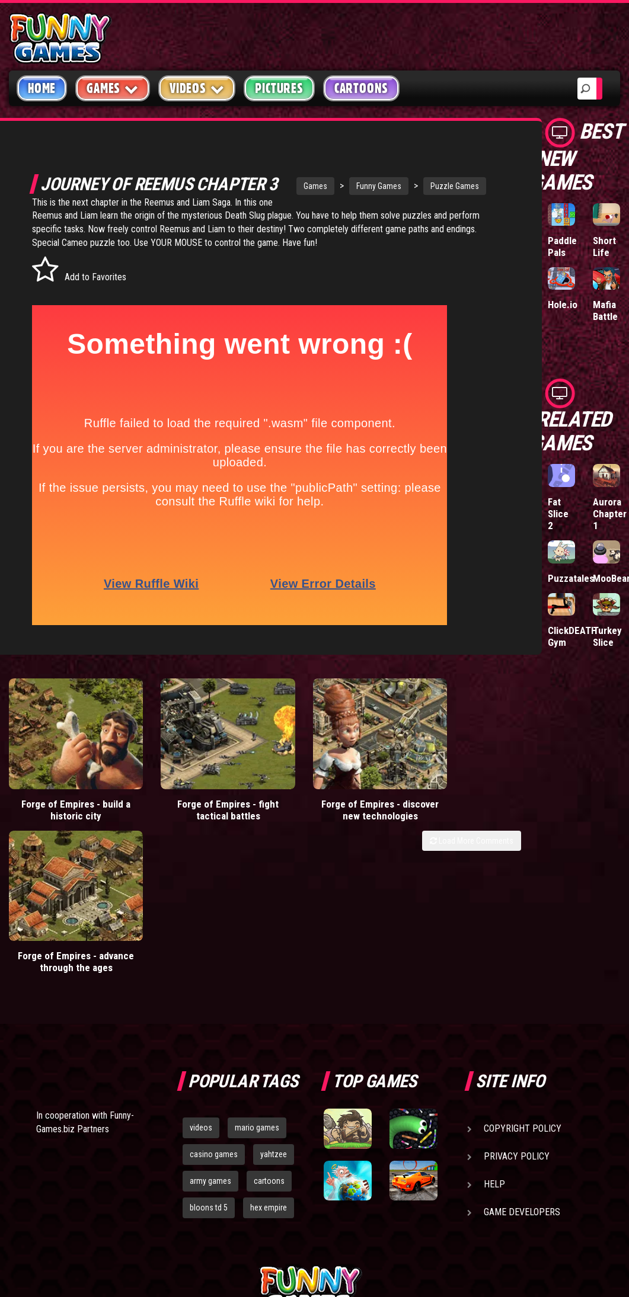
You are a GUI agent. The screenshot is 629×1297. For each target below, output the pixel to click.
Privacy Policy (517, 1026)
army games (210, 1050)
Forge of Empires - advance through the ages (456, 811)
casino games (214, 1024)
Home (42, 88)
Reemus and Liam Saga (208, 222)
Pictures (279, 88)
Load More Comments (471, 842)
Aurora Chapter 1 (610, 513)
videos (201, 997)
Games (294, 186)
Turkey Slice (607, 636)
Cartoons (361, 88)
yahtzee (273, 1024)
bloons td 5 (209, 1077)
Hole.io (562, 304)
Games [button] (113, 88)
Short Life (604, 246)
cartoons (269, 1050)
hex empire (268, 1077)
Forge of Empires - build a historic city (65, 811)
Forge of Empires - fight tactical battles (195, 811)
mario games (257, 997)
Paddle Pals (562, 246)
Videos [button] (197, 88)
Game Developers (522, 1081)
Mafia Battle (605, 310)
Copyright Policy (522, 998)
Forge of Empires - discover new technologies (325, 817)
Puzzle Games (434, 186)
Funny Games (358, 186)
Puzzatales (571, 578)
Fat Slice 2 (558, 513)
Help (494, 1053)
